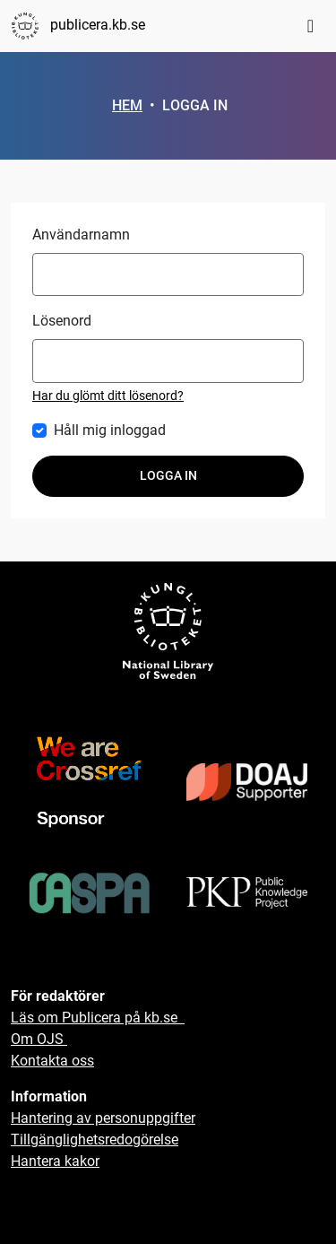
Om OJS (39, 1039)
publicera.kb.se (78, 26)
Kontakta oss (52, 1060)
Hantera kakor (55, 1161)
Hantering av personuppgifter (103, 1118)
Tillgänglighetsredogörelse (94, 1139)
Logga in (168, 475)
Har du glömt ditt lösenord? (108, 395)
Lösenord (61, 320)
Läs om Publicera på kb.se (98, 1017)
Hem (127, 105)
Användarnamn (81, 234)
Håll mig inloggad (110, 430)
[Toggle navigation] (310, 26)
